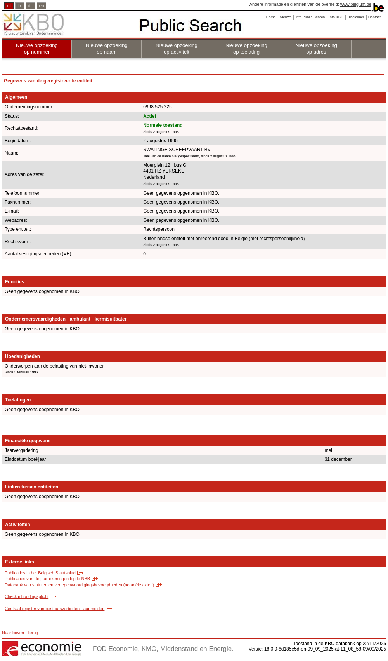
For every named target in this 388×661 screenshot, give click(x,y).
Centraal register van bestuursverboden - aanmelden (54, 608)
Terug (33, 632)
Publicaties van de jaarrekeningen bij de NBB (47, 578)
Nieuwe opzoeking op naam (107, 48)
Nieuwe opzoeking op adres (316, 48)
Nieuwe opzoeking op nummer (37, 48)
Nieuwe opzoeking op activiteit (176, 48)
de (31, 6)
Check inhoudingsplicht (26, 596)
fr (19, 6)
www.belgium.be (355, 4)
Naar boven (13, 632)
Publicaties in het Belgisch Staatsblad (40, 572)
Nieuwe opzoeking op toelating (246, 48)
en (42, 6)
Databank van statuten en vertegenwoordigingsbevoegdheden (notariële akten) (79, 585)
